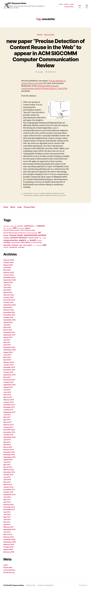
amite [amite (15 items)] (11, 226)
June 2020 (7, 355)
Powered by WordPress (45, 585)
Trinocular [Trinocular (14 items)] (38, 245)
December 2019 (9, 367)
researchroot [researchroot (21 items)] (15, 242)
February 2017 (8, 425)
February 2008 (8, 552)
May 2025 (7, 270)
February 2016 (8, 450)
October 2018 (8, 382)
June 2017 (7, 415)
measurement (28, 195)
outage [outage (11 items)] (44, 238)
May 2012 (6, 517)
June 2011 (7, 519)
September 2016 (9, 437)
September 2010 (9, 529)
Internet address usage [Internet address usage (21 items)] (27, 230)
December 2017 (9, 405)
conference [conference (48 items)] (28, 226)
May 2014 (6, 482)
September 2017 (9, 412)
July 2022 (7, 325)
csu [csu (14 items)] (35, 226)
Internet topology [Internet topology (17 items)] (32, 233)
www (64, 195)
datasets (43, 193)
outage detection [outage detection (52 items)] (10, 240)
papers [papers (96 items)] (22, 240)
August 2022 (8, 322)
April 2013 (7, 502)
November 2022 (9, 315)
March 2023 (7, 307)
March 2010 (7, 534)
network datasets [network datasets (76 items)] (18, 237)
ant (36, 193)
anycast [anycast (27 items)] (20, 226)
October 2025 (8, 262)
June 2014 (7, 479)
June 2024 (7, 287)
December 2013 (9, 489)
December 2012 (9, 507)
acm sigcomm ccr (29, 193)
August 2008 (8, 549)
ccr (38, 193)
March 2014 (7, 484)
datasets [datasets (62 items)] (41, 226)
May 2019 (6, 377)
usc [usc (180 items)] (44, 244)
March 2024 (7, 292)
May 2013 (6, 499)
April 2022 (7, 327)
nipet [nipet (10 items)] (40, 238)
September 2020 (9, 350)
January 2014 (8, 487)
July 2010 (7, 532)
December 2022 (9, 312)
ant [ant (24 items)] (15, 226)
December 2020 (9, 347)
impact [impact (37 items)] (27, 228)
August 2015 (8, 459)
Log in (5, 565)
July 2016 (6, 440)
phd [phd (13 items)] (28, 240)
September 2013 (9, 494)
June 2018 (7, 392)
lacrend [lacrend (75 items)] (13, 235)
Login (72, 4)
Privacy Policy (69, 7)
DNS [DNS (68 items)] (15, 228)
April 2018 (7, 395)
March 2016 (7, 447)
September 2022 (9, 320)
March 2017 (7, 422)
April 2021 (7, 345)
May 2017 (6, 417)
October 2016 (8, 435)
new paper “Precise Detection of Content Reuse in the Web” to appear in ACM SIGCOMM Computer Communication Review (45, 53)
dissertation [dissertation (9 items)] (9, 228)
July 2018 (6, 390)
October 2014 (8, 474)
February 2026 (8, 260)
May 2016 (6, 442)
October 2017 (8, 410)
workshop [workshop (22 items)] (21, 247)
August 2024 (8, 282)
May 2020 (7, 357)
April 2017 (7, 420)
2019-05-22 (52, 72)
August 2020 (8, 352)
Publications (49, 34)
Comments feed (9, 570)
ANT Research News (17, 3)
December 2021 (9, 332)
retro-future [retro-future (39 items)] (25, 242)
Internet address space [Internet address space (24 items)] (11, 230)
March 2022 (7, 330)
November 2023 (9, 300)
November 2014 (9, 472)
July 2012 (6, 512)
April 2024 (7, 290)
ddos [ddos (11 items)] (4, 228)
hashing (55, 193)
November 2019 (9, 370)
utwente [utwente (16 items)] (5, 247)
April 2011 (7, 524)
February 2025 (8, 272)
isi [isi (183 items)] (39, 232)
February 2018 (8, 400)
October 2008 (8, 547)
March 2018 (7, 397)
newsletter (36, 195)
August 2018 (8, 387)
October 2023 (8, 302)
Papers (39, 34)
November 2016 (9, 432)
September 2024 (9, 280)
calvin (41, 72)
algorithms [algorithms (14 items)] (6, 226)
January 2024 (8, 297)
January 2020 (8, 365)
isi (58, 193)
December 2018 (9, 380)
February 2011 (8, 527)
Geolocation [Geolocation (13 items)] (20, 228)
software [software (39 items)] (14, 245)
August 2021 (7, 337)
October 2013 (8, 492)
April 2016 (7, 445)
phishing (47, 195)
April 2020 (7, 360)
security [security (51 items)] (6, 245)
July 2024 (7, 285)
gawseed (49, 193)
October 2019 (8, 372)
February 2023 (8, 310)
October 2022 (8, 317)
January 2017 (8, 427)
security (53, 195)
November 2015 (9, 454)
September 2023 (9, 305)
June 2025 (7, 267)
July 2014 (6, 477)
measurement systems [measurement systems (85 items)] (35, 235)
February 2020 (8, 362)
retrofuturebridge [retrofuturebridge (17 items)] (36, 242)
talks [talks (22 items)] (20, 245)
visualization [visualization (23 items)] (13, 247)
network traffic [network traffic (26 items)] (33, 238)
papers (42, 195)
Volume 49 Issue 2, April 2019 (54, 88)
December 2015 (9, 452)
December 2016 (9, 430)
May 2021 (6, 342)
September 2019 (9, 375)
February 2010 (8, 537)
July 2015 (6, 462)
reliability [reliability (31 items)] (6, 242)
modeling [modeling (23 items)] (6, 238)
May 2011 (6, 522)
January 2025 (8, 275)
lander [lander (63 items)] (20, 235)
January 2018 (8, 402)
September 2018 (9, 385)
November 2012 (9, 509)
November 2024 (9, 277)
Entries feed (7, 567)
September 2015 (9, 457)
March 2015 (7, 467)
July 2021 (6, 340)
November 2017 (9, 407)
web (60, 195)
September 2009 (9, 542)
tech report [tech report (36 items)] (27, 245)
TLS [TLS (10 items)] (34, 245)
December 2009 (9, 539)
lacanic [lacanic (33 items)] (6, 235)
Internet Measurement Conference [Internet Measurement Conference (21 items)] (14, 233)
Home (61, 4)
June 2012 (7, 514)
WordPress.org (8, 572)
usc (57, 195)
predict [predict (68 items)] (33, 240)
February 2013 (8, 504)
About (66, 4)
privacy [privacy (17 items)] (39, 240)
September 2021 (9, 335)
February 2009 (8, 544)
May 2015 (6, 464)
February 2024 (8, 295)
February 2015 (8, 469)
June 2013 (7, 497)
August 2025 (8, 265)
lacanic (62, 193)
